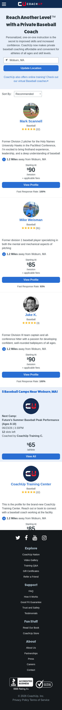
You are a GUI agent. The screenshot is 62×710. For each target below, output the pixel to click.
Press (31, 659)
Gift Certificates (31, 571)
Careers (31, 664)
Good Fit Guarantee (31, 602)
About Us (31, 647)
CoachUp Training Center (31, 484)
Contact (31, 670)
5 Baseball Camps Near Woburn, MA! (30, 392)
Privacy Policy (21, 700)
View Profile (30, 184)
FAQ (31, 591)
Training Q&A (31, 565)
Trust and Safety (31, 607)
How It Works (31, 596)
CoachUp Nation (31, 554)
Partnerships (31, 653)
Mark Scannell (31, 121)
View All (31, 456)
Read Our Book (31, 627)
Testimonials (30, 613)
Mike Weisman (31, 220)
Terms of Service (39, 700)
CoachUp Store (31, 633)
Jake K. (31, 315)
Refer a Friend (31, 576)
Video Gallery (31, 560)
